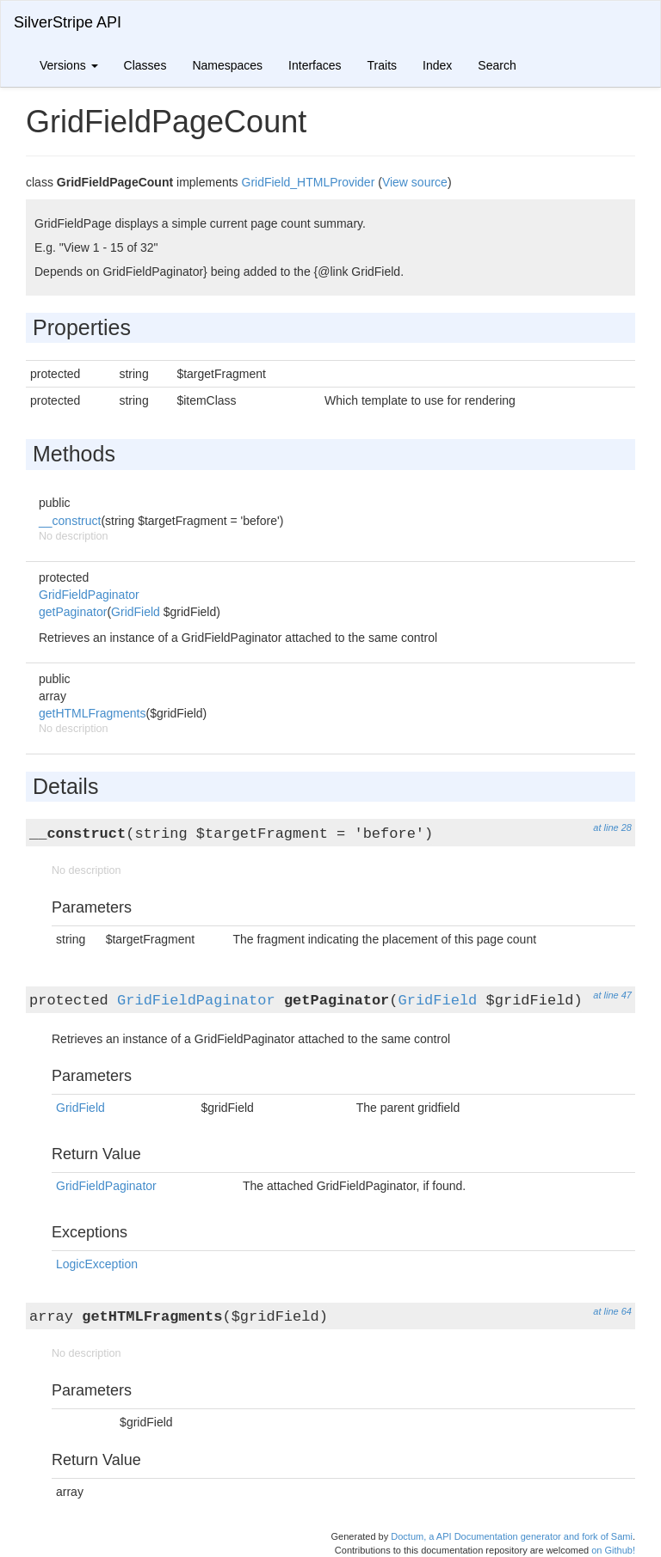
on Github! (613, 1550)
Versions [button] (69, 65)
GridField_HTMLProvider (308, 182)
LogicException (97, 1264)
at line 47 (612, 995)
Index (437, 65)
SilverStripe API (67, 22)
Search (497, 65)
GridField (135, 612)
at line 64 (612, 1311)
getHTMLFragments (92, 713)
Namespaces (227, 65)
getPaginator (73, 612)
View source (415, 182)
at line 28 (612, 827)
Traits (382, 65)
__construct (70, 521)
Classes (145, 65)
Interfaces (314, 65)
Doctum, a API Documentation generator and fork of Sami (512, 1536)
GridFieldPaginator (89, 594)
